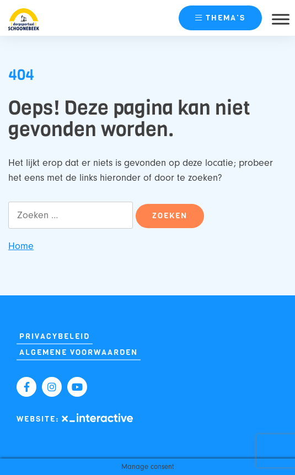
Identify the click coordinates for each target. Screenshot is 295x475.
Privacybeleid (54, 336)
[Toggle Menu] (280, 19)
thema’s (220, 18)
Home (21, 246)
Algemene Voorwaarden (78, 352)
